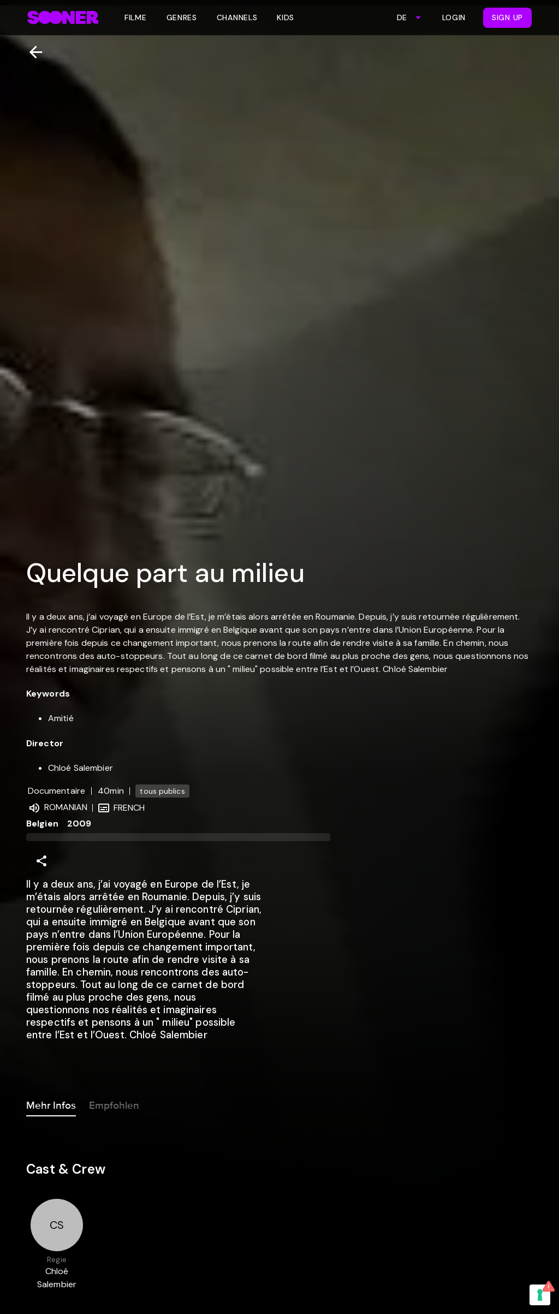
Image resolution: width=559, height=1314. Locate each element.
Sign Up (507, 17)
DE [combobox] (402, 17)
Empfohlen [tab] (114, 1103)
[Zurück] (31, 52)
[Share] (41, 861)
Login (454, 17)
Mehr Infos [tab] (51, 1103)
